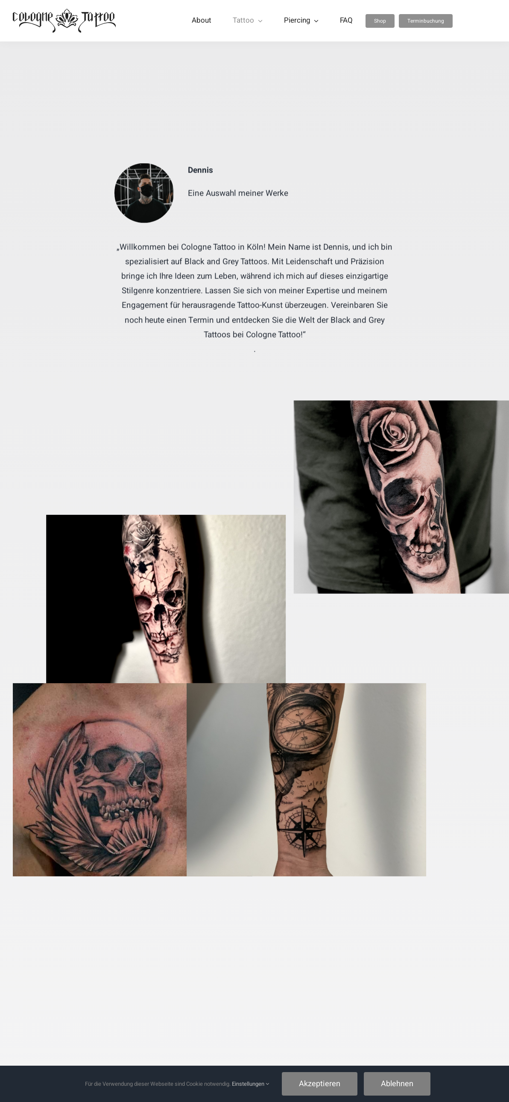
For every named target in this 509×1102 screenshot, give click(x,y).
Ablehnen (397, 1084)
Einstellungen (250, 1084)
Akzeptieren (319, 1084)
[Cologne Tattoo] (64, 12)
